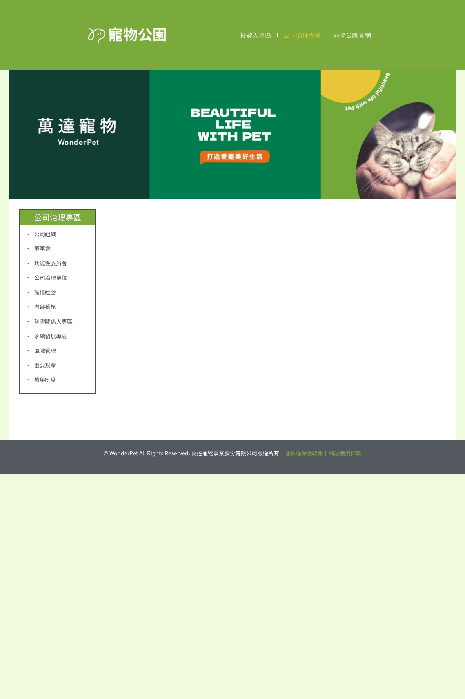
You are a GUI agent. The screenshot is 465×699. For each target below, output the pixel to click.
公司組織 (45, 234)
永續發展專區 (50, 336)
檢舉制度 (45, 379)
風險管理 (45, 350)
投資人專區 (255, 35)
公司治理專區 (302, 35)
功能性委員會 (50, 263)
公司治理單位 (50, 277)
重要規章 (45, 365)
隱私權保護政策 (304, 453)
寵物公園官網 (352, 35)
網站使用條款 (345, 453)
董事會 (42, 248)
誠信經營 (45, 292)
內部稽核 (45, 306)
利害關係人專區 (53, 321)
